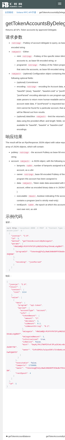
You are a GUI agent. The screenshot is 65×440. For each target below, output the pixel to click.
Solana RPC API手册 (26, 12)
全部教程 (9, 12)
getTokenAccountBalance (18, 436)
